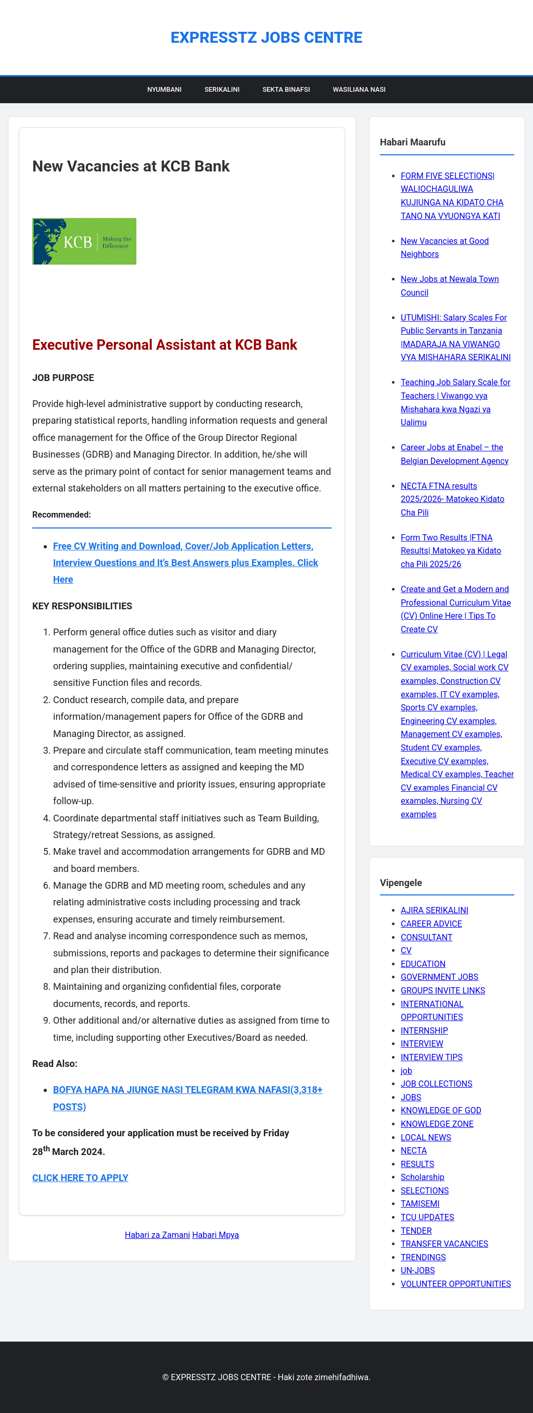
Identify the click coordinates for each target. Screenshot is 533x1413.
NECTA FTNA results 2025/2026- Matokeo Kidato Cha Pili (452, 499)
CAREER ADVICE (431, 924)
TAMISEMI (420, 1204)
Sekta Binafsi (286, 89)
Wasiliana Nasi (359, 89)
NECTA (414, 1151)
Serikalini (222, 89)
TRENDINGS (423, 1257)
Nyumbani (164, 89)
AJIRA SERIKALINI (434, 910)
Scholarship (423, 1177)
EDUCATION (423, 964)
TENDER (416, 1231)
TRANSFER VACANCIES (444, 1244)
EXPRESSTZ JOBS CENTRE (266, 37)
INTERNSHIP (424, 1031)
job (406, 1071)
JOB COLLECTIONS (437, 1084)
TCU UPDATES (427, 1217)
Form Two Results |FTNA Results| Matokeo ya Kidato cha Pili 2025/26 (451, 551)
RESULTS (417, 1164)
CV (406, 950)
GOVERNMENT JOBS (439, 977)
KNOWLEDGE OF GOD (441, 1110)
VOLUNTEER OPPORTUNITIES (456, 1284)
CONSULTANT (426, 937)
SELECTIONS (425, 1191)
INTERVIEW (422, 1044)
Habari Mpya (215, 1235)
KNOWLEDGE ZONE (437, 1124)
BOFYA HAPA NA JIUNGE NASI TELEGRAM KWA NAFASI (171, 1089)
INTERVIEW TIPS (432, 1057)
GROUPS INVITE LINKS (443, 991)
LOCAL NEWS (426, 1137)
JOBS (411, 1097)
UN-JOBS (418, 1270)
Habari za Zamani (157, 1235)
